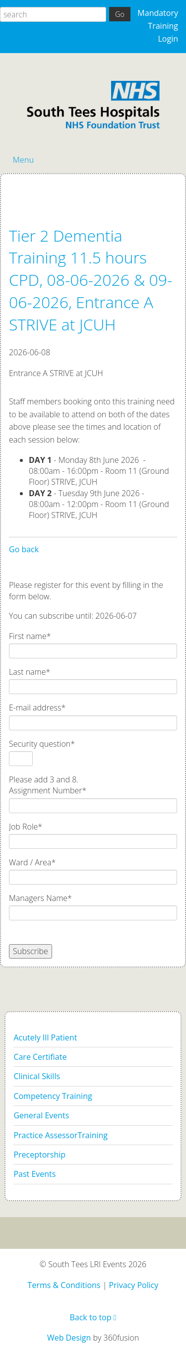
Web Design (69, 1337)
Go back (24, 549)
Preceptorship (39, 1154)
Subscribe (30, 951)
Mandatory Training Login (157, 25)
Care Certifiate (39, 1056)
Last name (29, 671)
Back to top (92, 1317)
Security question (42, 743)
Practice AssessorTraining (60, 1135)
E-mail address (37, 707)
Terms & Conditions (64, 1285)
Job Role (25, 826)
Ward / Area (32, 862)
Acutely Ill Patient (45, 1037)
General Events (41, 1115)
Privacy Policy (133, 1285)
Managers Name (40, 898)
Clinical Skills (36, 1076)
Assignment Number (47, 790)
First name (30, 636)
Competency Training (52, 1096)
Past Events (34, 1173)
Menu (23, 159)
